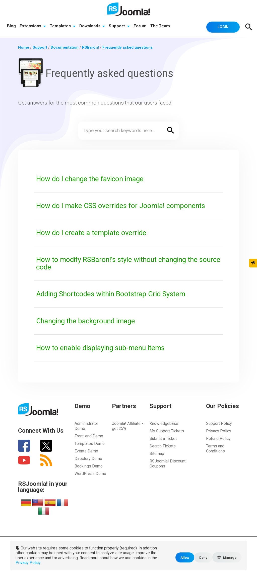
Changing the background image (89, 320)
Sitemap (157, 453)
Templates (63, 26)
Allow (182, 558)
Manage (226, 558)
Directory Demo (88, 458)
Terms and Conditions (215, 448)
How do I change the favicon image (93, 178)
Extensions (33, 26)
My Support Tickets (167, 430)
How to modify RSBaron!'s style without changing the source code (122, 263)
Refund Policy (218, 438)
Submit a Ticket (163, 438)
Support (120, 26)
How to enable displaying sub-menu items (104, 347)
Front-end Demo (89, 435)
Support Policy (219, 423)
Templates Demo (90, 443)
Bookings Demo (89, 465)
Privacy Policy (218, 430)
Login (221, 26)
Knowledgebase (164, 423)
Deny (202, 558)
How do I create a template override (94, 232)
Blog (11, 26)
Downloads (93, 26)
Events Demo (86, 450)
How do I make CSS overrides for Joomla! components (124, 205)
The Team (162, 26)
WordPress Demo (90, 473)
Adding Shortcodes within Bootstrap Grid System (115, 294)
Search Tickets (163, 445)
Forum (141, 26)
